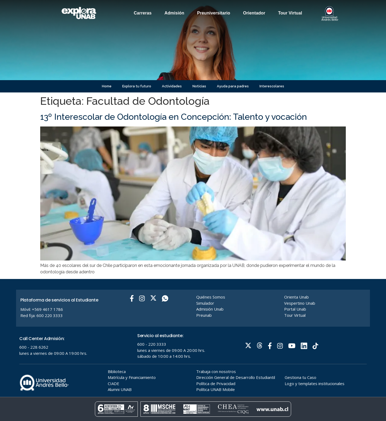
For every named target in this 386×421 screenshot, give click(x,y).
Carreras (143, 13)
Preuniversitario (213, 13)
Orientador (254, 13)
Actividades (172, 86)
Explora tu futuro (136, 86)
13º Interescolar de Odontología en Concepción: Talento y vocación (173, 117)
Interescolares (271, 86)
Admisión (174, 13)
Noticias (199, 86)
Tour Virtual (290, 13)
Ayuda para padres (233, 86)
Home (107, 86)
